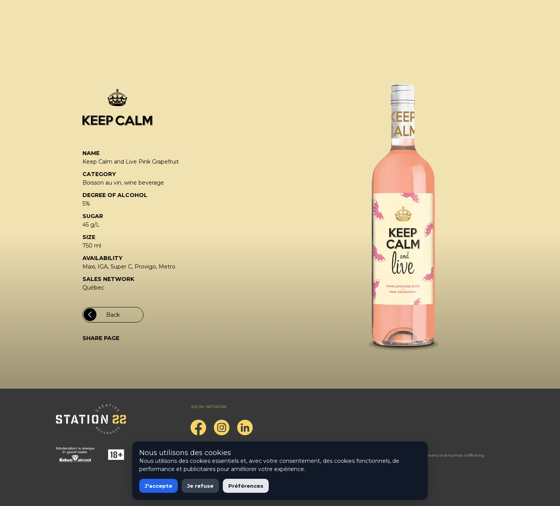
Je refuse (200, 486)
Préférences (245, 486)
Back (102, 314)
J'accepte (158, 486)
